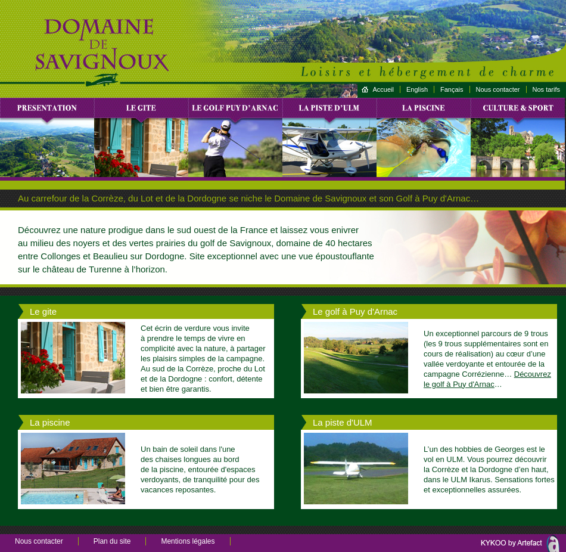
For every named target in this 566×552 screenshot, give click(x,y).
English (417, 89)
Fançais (452, 89)
